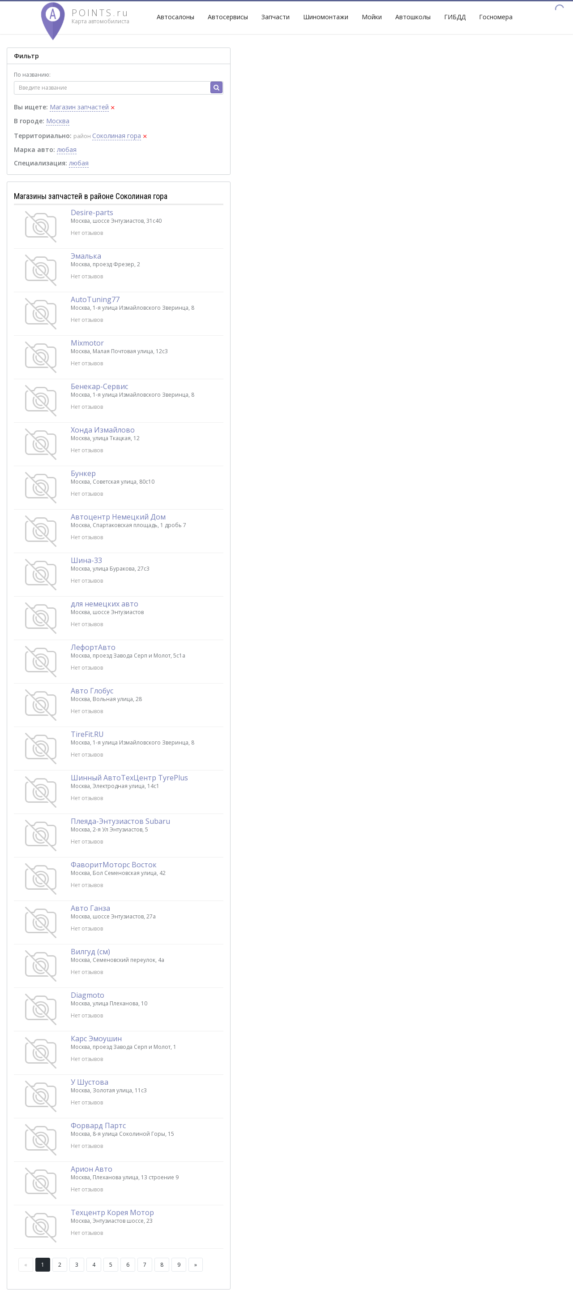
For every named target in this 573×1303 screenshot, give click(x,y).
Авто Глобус (92, 691)
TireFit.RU (87, 734)
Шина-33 (86, 560)
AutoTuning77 (95, 299)
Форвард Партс (98, 1125)
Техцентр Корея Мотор (112, 1212)
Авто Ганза (90, 908)
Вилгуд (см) (90, 952)
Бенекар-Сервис (99, 386)
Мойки (372, 17)
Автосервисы (228, 17)
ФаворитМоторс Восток (114, 865)
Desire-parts (92, 212)
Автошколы (413, 17)
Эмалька (86, 256)
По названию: (32, 74)
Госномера (496, 17)
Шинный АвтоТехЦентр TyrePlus (129, 778)
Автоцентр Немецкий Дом (118, 517)
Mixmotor (87, 343)
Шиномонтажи (325, 17)
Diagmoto (87, 995)
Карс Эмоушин (96, 1038)
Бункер (83, 473)
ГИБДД (455, 17)
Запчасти (275, 17)
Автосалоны (175, 17)
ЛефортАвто (93, 647)
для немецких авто (104, 604)
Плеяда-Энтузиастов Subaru (120, 821)
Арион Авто (91, 1169)
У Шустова (89, 1082)
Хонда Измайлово (103, 430)
